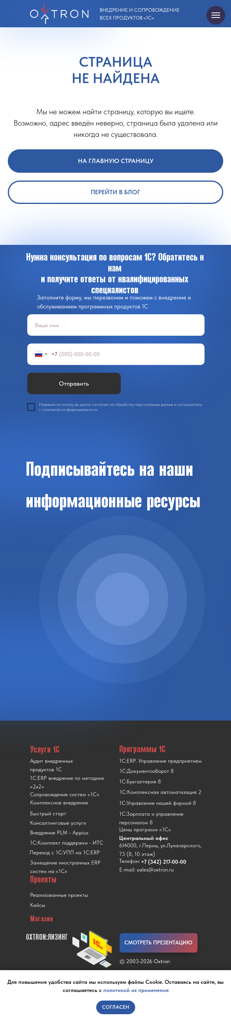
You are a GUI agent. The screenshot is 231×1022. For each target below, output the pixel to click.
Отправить (74, 383)
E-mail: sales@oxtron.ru (146, 869)
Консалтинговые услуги (58, 823)
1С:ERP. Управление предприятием (160, 761)
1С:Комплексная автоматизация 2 (160, 792)
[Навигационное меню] (216, 15)
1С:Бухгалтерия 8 (140, 781)
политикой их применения (136, 990)
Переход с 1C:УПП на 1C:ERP (65, 852)
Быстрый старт (48, 813)
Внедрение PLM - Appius (59, 832)
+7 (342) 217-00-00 (163, 862)
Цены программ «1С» (145, 829)
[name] (116, 325)
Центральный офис (143, 838)
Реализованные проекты (59, 895)
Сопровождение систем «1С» (64, 794)
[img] (122, 599)
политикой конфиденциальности (69, 409)
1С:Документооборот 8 (147, 771)
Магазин (41, 918)
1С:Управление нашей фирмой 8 (157, 803)
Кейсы (37, 905)
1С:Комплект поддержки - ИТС (66, 843)
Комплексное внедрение (59, 802)
